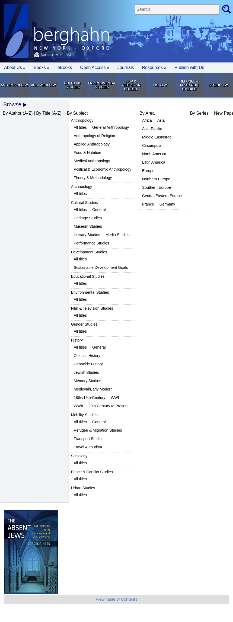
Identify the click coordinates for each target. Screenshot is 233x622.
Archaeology (43, 85)
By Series (199, 113)
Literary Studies (87, 235)
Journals (125, 67)
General (99, 209)
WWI (115, 397)
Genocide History (88, 364)
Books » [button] (41, 67)
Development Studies (89, 252)
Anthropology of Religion (94, 136)
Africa (147, 120)
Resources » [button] (154, 67)
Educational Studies (88, 276)
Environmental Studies (102, 85)
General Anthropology (110, 127)
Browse (12, 104)
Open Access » (94, 67)
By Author (12, 113)
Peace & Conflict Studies (92, 472)
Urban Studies (83, 488)
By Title (43, 113)
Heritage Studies (88, 218)
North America (154, 154)
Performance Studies (91, 243)
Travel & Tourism (88, 447)
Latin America (153, 162)
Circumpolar (152, 145)
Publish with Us (189, 67)
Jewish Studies (86, 372)
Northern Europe (156, 179)
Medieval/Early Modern (93, 389)
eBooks (65, 67)
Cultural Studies (72, 85)
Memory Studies (87, 381)
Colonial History (87, 355)
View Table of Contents (116, 599)
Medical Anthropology (92, 161)
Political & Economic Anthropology (102, 169)
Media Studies (118, 235)
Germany (167, 204)
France (148, 204)
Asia (161, 120)
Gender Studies (84, 324)
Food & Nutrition (87, 152)
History (160, 85)
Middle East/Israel (157, 137)
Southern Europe (156, 187)
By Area (147, 113)
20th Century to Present (108, 406)
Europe (148, 170)
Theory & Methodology (93, 178)
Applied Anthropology (92, 144)
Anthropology (14, 85)
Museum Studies (88, 226)
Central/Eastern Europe (162, 196)
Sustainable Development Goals (101, 267)
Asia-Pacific (152, 129)
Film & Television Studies (131, 85)
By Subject (77, 113)
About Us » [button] (14, 67)
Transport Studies (89, 438)
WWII (78, 406)
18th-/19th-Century (90, 397)
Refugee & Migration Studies (189, 85)
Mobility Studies (84, 415)
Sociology (218, 85)
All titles (80, 127)
